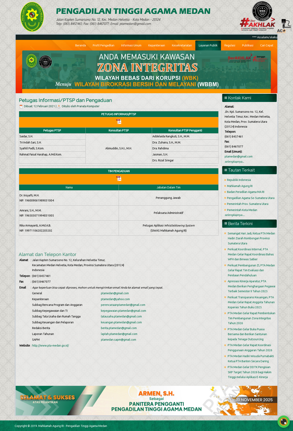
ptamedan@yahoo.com (115, 299)
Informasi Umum (131, 45)
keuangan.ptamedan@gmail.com (121, 322)
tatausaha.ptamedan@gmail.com (121, 316)
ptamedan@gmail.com (115, 293)
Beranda (80, 45)
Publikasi (247, 45)
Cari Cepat (266, 45)
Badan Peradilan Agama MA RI (245, 192)
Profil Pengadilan (103, 45)
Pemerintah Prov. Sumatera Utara (247, 204)
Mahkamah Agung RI (240, 186)
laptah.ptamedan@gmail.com (119, 334)
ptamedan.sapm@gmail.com (118, 339)
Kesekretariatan (182, 45)
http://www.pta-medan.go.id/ (50, 345)
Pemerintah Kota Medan (242, 210)
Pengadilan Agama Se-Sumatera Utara (250, 198)
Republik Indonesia (239, 180)
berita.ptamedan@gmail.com (119, 328)
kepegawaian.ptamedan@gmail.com (123, 310)
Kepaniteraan (156, 45)
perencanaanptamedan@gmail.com (123, 304)
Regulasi (229, 45)
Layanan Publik (208, 45)
